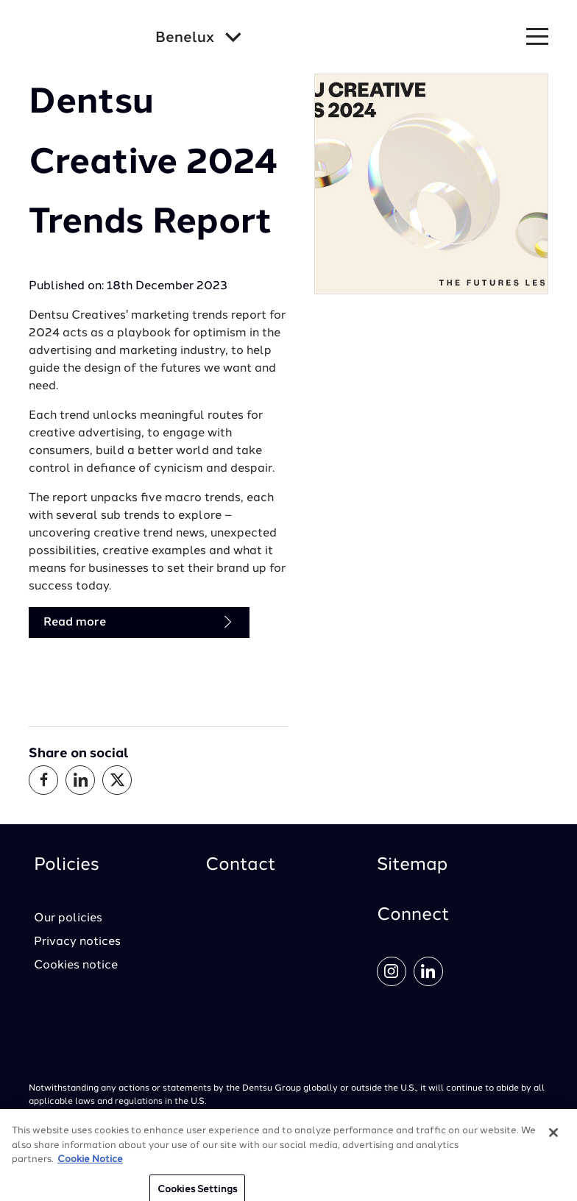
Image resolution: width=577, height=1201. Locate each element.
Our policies (68, 918)
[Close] (553, 1138)
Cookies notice (76, 965)
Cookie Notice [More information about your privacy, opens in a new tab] (90, 1165)
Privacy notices (77, 942)
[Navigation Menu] (537, 37)
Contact (240, 865)
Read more (139, 622)
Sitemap (412, 865)
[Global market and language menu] (198, 38)
